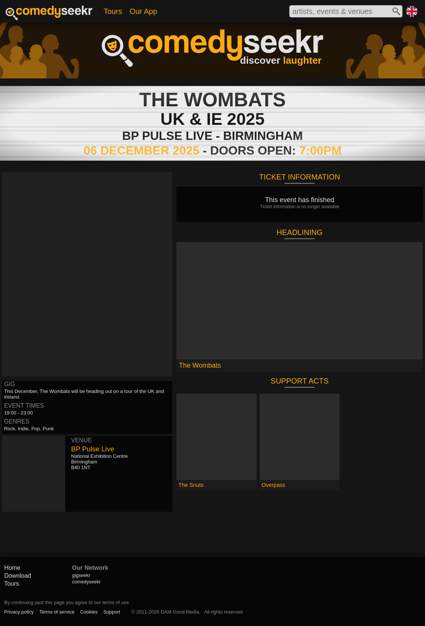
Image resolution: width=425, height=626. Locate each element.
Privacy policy (19, 612)
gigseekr (81, 575)
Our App (143, 11)
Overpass (273, 485)
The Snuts (191, 485)
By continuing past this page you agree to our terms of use (66, 602)
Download (17, 575)
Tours (113, 11)
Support (111, 612)
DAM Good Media (180, 612)
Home (12, 568)
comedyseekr (86, 582)
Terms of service (57, 612)
